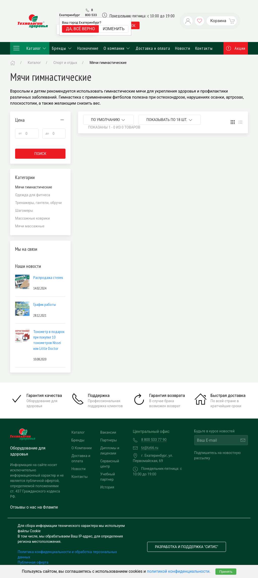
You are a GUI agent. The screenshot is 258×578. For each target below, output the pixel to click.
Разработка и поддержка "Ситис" (186, 547)
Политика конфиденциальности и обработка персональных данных (67, 554)
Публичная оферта (33, 562)
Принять (225, 571)
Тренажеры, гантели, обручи (38, 203)
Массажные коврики (32, 218)
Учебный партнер (107, 476)
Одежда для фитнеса (32, 195)
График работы (44, 304)
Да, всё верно (80, 28)
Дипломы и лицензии (109, 450)
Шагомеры (24, 211)
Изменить (113, 28)
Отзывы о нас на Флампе (34, 507)
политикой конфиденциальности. (179, 571)
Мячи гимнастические (107, 63)
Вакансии (108, 432)
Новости (182, 48)
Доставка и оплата (153, 48)
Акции (236, 48)
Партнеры (108, 440)
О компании (117, 48)
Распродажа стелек (48, 277)
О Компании (82, 448)
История (107, 487)
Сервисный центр (109, 463)
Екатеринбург (69, 15)
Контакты (204, 48)
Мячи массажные (29, 226)
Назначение (88, 48)
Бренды (62, 48)
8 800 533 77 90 (91, 15)
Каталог (30, 48)
